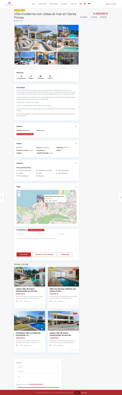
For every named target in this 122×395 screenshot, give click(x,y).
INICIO (34, 4)
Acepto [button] (77, 392)
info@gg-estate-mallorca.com (25, 378)
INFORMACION (54, 4)
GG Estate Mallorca (22, 380)
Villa (23, 10)
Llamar (44, 254)
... (41, 342)
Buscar (94, 57)
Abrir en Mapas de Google (25, 134)
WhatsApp (65, 254)
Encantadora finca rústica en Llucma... (99, 73)
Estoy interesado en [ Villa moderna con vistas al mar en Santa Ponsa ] (47, 244)
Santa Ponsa (19, 21)
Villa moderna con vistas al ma (54, 196)
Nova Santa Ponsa (22, 284)
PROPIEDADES (43, 4)
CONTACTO (73, 4)
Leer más (84, 392)
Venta (17, 10)
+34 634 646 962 (112, 4)
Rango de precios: (89, 49)
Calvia (53, 284)
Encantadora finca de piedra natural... (98, 90)
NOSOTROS (64, 4)
